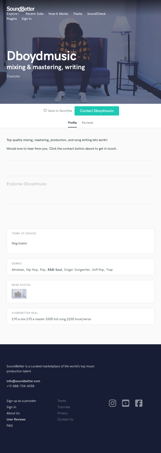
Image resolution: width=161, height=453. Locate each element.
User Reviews (16, 419)
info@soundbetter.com (23, 381)
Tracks (77, 14)
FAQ (10, 426)
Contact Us (65, 419)
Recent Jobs (35, 14)
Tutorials (64, 407)
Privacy (63, 413)
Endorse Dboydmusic (27, 184)
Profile (72, 123)
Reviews (87, 123)
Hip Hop (32, 270)
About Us (13, 413)
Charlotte (13, 76)
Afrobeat (18, 270)
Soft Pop (98, 270)
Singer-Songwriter (77, 270)
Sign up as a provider (21, 401)
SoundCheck (96, 14)
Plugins (12, 19)
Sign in (26, 19)
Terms (62, 401)
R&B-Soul (55, 270)
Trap (109, 270)
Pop (42, 270)
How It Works (58, 14)
